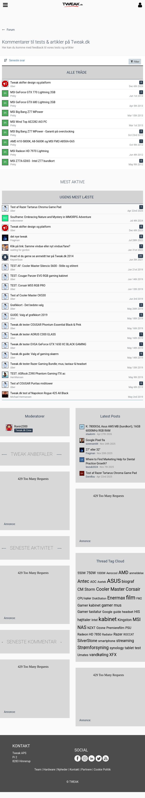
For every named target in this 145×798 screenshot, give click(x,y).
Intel (95, 620)
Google (107, 612)
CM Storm (86, 589)
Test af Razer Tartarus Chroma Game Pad (35, 207)
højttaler (84, 620)
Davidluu (90, 476)
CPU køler (84, 598)
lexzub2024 (92, 467)
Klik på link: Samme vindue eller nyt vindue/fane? (40, 246)
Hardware (49, 769)
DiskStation (99, 598)
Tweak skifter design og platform (30, 226)
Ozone (100, 628)
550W (82, 573)
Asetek (102, 581)
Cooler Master (110, 589)
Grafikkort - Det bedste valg (27, 305)
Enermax (116, 598)
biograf (128, 581)
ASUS (114, 581)
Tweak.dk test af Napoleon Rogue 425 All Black (39, 393)
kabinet (108, 619)
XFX (113, 654)
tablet (129, 648)
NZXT (91, 628)
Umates (83, 655)
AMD (123, 572)
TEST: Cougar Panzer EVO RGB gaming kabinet (39, 275)
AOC (93, 582)
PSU (128, 628)
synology (117, 648)
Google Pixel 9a (95, 440)
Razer (118, 634)
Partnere (86, 769)
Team (37, 769)
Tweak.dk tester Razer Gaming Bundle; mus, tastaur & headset (48, 363)
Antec (83, 581)
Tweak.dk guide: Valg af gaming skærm (34, 354)
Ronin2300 (20, 426)
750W (91, 573)
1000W (101, 573)
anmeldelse (136, 573)
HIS (137, 612)
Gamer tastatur (89, 612)
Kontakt (74, 769)
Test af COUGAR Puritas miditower (31, 383)
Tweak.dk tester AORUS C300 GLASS (33, 334)
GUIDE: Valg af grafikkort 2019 (28, 315)
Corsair (133, 589)
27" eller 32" (93, 449)
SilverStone (87, 640)
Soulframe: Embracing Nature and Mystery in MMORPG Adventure (50, 217)
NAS (82, 627)
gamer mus (111, 605)
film (130, 597)
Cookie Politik (102, 769)
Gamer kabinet (89, 605)
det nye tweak (18, 236)
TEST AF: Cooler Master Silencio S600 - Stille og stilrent (44, 265)
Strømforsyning (93, 647)
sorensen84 (92, 443)
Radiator (107, 634)
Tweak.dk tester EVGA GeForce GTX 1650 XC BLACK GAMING (48, 344)
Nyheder (62, 769)
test (138, 648)
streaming (125, 640)
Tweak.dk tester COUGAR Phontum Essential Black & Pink (45, 324)
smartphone (106, 641)
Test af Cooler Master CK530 (28, 295)
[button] (5, 5)
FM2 (139, 598)
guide (117, 612)
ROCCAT (128, 634)
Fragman (90, 453)
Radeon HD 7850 (89, 634)
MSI (137, 619)
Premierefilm (115, 628)
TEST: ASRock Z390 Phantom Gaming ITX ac (37, 373)
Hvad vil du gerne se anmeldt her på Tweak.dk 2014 (41, 256)
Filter (134, 61)
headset (127, 612)
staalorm (90, 434)
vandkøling (98, 654)
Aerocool (112, 573)
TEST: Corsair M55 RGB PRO (27, 285)
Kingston (125, 620)
